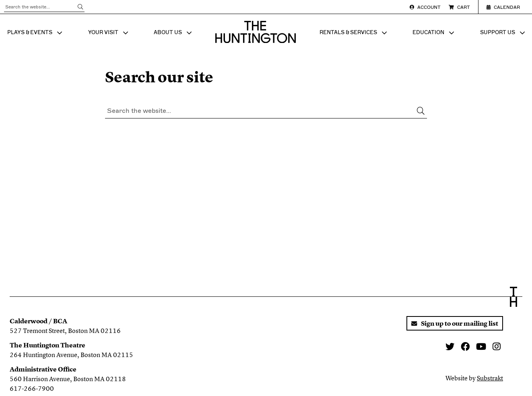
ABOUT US (173, 33)
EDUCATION (434, 33)
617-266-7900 (32, 388)
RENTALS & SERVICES (354, 33)
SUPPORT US (503, 33)
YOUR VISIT (109, 33)
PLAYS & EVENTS (35, 33)
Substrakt (490, 378)
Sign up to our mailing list (454, 323)
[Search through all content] (44, 7)
